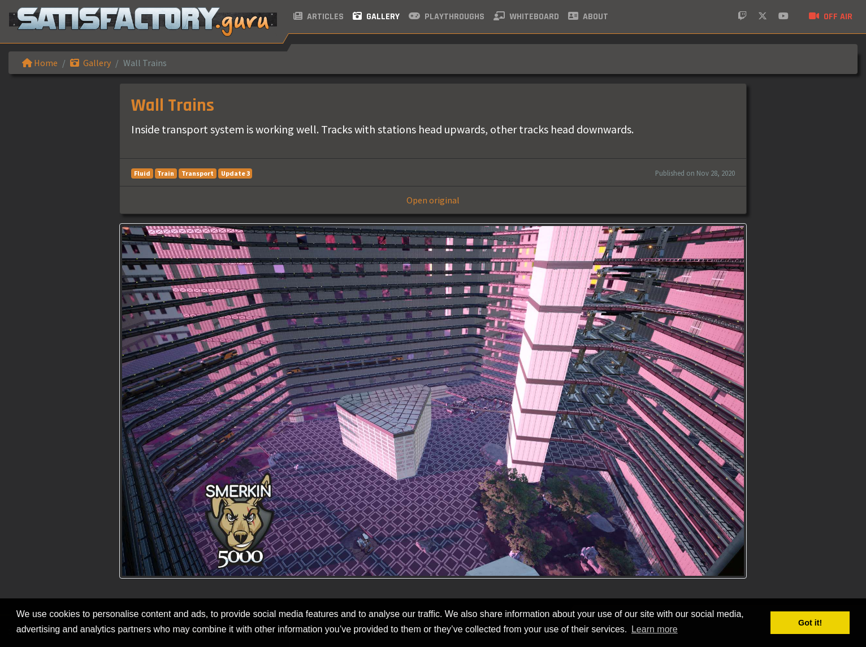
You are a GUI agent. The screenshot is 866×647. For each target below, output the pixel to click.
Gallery (376, 17)
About (588, 17)
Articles (318, 17)
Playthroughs (446, 17)
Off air (830, 17)
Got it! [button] (810, 622)
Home (40, 62)
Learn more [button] (654, 629)
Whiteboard (526, 17)
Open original (433, 200)
